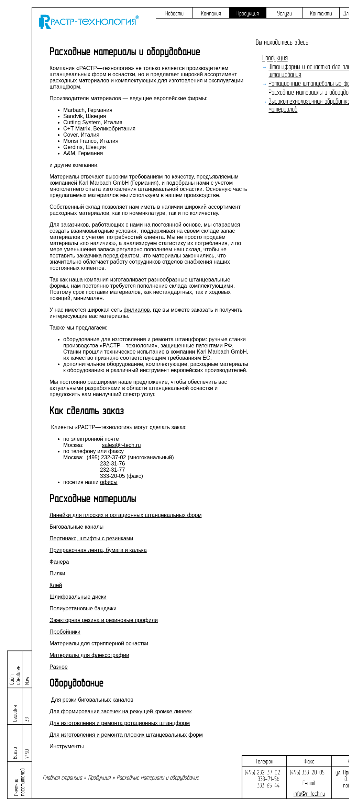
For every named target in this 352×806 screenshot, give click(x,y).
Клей (56, 585)
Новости (174, 13)
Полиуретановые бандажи (83, 608)
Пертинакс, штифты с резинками (91, 538)
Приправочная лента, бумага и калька (98, 550)
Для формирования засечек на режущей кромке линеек (121, 711)
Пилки (57, 573)
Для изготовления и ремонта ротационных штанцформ (120, 723)
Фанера (59, 562)
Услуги (284, 13)
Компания (211, 13)
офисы (109, 482)
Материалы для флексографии (89, 655)
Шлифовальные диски (78, 597)
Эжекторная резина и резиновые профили (104, 620)
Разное (59, 667)
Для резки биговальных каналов (92, 700)
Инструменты (67, 746)
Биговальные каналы (76, 527)
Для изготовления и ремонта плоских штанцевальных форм (126, 735)
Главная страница (62, 777)
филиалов (137, 310)
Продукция (247, 13)
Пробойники (65, 632)
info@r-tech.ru (309, 794)
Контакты (321, 13)
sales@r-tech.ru (121, 445)
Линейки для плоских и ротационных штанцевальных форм (125, 515)
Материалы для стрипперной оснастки (99, 643)
